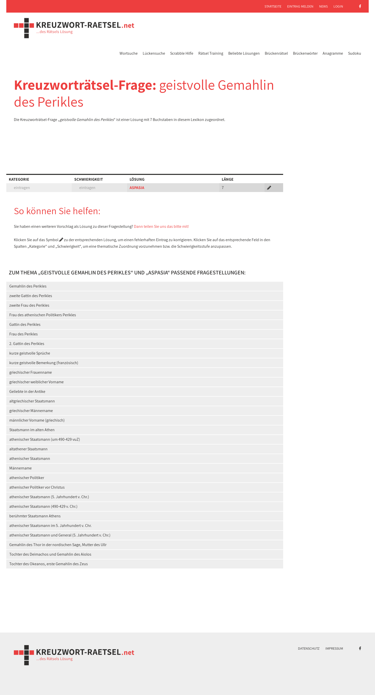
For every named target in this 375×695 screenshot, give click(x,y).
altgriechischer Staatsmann (32, 401)
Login (338, 6)
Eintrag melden (300, 6)
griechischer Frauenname (30, 372)
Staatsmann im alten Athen (32, 429)
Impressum (334, 648)
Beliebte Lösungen (244, 53)
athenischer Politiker (26, 477)
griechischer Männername (31, 410)
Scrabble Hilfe (181, 53)
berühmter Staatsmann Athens (35, 516)
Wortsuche (129, 53)
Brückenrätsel (276, 53)
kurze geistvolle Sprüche (29, 353)
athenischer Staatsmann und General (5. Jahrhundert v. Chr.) (59, 535)
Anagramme (333, 53)
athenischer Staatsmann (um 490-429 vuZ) (44, 439)
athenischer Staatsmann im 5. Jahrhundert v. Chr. (50, 525)
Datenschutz (309, 648)
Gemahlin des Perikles (28, 286)
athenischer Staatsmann (29, 458)
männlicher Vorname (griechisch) (37, 420)
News (323, 6)
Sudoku (354, 53)
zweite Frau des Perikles (29, 305)
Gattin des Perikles (25, 324)
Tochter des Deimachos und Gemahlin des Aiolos (50, 554)
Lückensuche (154, 53)
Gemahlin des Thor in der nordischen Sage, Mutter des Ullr (57, 544)
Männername (20, 468)
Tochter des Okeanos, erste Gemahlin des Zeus (48, 563)
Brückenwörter (305, 53)
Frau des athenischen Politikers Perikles (42, 315)
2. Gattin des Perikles (26, 343)
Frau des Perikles (23, 334)
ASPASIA (137, 187)
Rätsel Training (210, 53)
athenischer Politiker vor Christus (37, 487)
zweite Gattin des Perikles (30, 295)
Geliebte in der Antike (27, 391)
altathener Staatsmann (28, 449)
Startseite (273, 6)
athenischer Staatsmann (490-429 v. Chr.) (43, 506)
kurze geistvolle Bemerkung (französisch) (43, 362)
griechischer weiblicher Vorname (36, 382)
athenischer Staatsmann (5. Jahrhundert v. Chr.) (49, 496)
